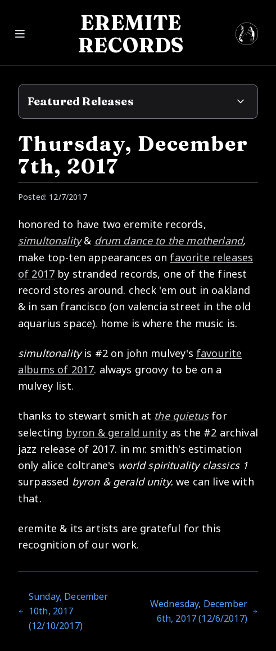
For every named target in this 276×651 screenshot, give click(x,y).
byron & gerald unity (117, 432)
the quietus (181, 415)
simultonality (49, 240)
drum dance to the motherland (168, 240)
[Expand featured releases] (240, 101)
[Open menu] (138, 33)
